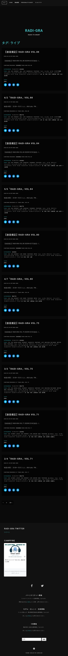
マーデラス (7, 74)
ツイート (7, 532)
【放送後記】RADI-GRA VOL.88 (21, 52)
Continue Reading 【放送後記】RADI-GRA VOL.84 (18, 156)
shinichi (26, 162)
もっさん (47, 71)
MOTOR (59, 342)
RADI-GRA (34, 30)
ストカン (25, 72)
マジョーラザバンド (43, 345)
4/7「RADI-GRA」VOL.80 (18, 279)
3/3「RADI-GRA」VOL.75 (18, 369)
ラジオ (16, 74)
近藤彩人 (53, 436)
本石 (61, 74)
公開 (31, 257)
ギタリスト (54, 162)
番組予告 (22, 114)
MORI (24, 254)
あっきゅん (51, 433)
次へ (11, 502)
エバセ (51, 71)
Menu (4, 2)
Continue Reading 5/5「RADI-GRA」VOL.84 (16, 202)
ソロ (43, 72)
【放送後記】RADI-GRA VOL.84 (21, 143)
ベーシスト (57, 72)
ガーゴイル (25, 343)
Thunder (32, 162)
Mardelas (30, 71)
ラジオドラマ (38, 2)
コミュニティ (7, 72)
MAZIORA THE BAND (50, 342)
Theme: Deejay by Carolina (34, 652)
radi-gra (15, 56)
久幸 (41, 74)
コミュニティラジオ (17, 72)
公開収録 (54, 74)
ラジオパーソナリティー (33, 74)
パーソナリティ (49, 72)
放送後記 (22, 69)
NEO (5, 343)
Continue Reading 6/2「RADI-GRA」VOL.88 (16, 111)
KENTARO (37, 342)
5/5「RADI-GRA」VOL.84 (18, 189)
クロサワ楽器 (57, 71)
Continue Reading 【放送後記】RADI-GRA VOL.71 (18, 427)
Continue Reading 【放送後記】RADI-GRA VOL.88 (18, 65)
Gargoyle (31, 342)
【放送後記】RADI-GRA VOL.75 (21, 323)
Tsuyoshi (36, 71)
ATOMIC (13, 433)
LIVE (24, 71)
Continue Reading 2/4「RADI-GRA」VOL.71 (16, 472)
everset (16, 71)
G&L (21, 71)
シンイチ (30, 164)
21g (9, 71)
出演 (58, 74)
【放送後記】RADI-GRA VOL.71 (21, 414)
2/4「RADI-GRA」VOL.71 (18, 459)
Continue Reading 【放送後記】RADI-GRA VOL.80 (18, 248)
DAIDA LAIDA (17, 342)
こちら (28, 602)
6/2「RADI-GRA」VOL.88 (18, 97)
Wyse (35, 254)
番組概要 (17, 2)
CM (12, 71)
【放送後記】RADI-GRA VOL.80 (21, 235)
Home (11, 2)
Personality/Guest (27, 2)
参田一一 (61, 165)
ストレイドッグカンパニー (34, 72)
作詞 (49, 74)
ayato (18, 433)
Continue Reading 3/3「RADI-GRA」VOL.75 (16, 382)
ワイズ (19, 257)
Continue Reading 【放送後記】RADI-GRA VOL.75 (18, 336)
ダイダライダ (25, 345)
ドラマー (47, 435)
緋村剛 (6, 75)
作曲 (46, 74)
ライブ (12, 74)
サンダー (25, 164)
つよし (42, 71)
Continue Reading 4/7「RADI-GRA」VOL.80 (16, 292)
